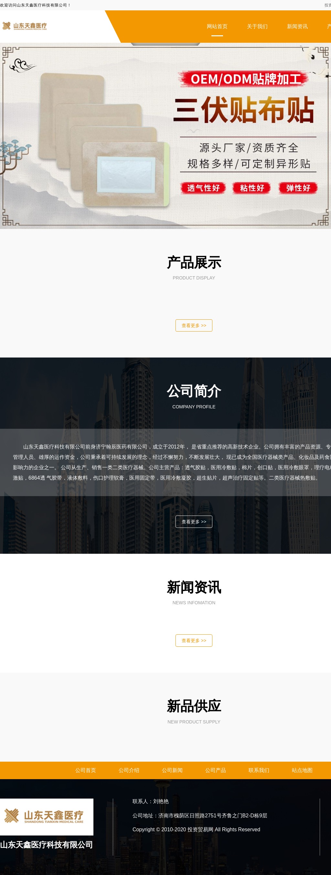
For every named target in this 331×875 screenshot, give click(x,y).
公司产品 (215, 770)
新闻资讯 (297, 26)
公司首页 (85, 770)
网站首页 (217, 26)
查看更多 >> (194, 325)
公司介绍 (129, 770)
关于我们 (257, 26)
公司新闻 (172, 770)
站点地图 (302, 770)
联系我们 (259, 770)
